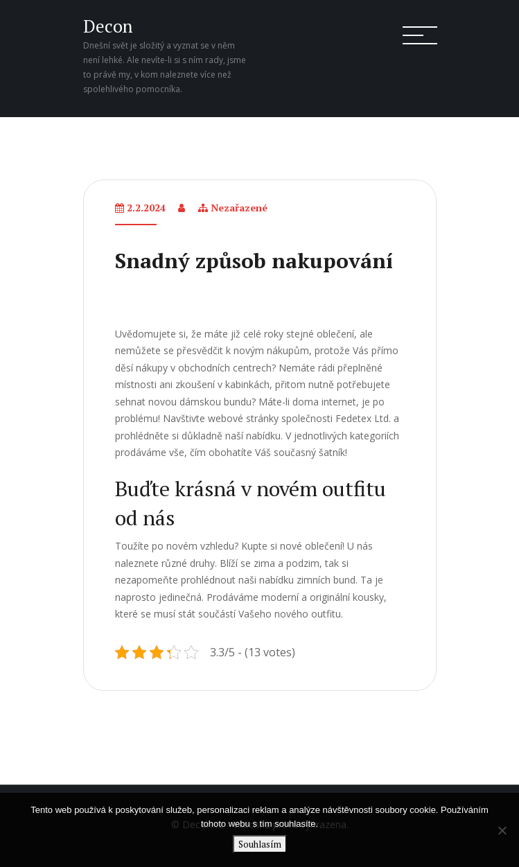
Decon (107, 26)
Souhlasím (259, 844)
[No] (502, 830)
